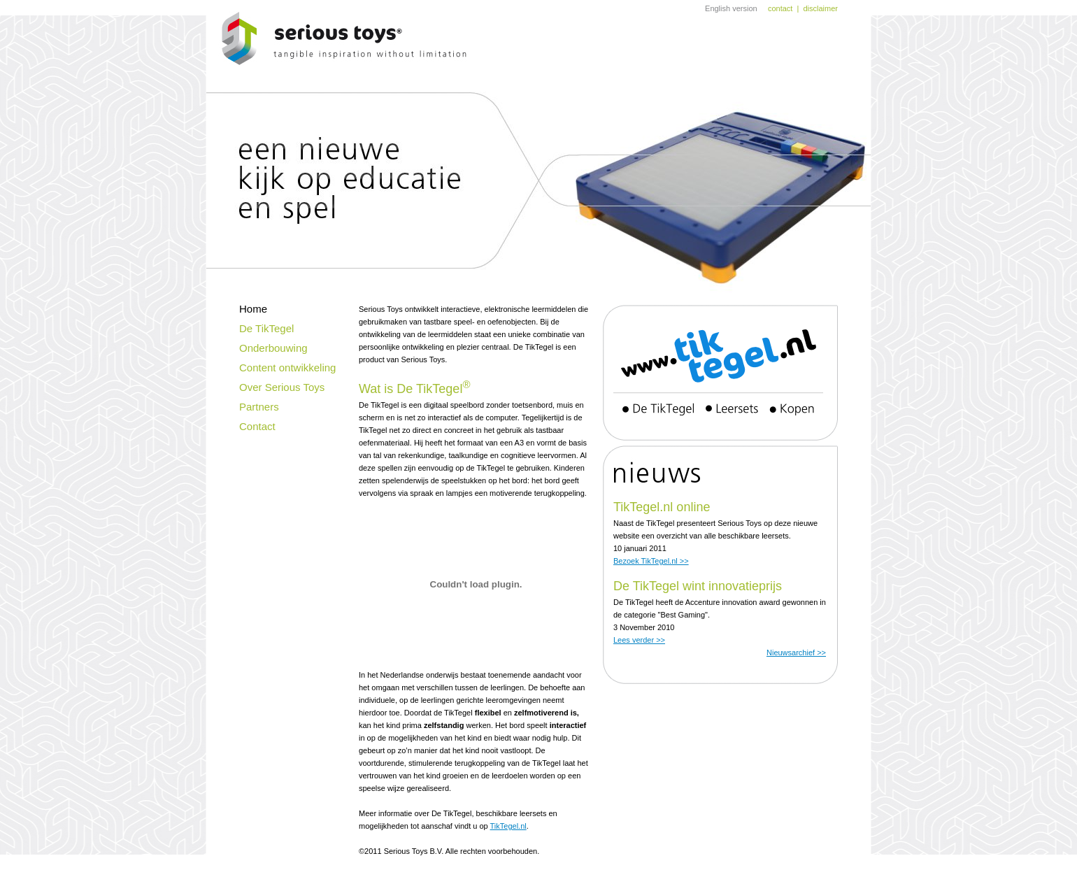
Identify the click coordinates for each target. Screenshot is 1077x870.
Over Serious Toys (281, 387)
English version (731, 8)
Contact (257, 426)
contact (780, 8)
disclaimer (820, 8)
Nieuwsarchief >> (796, 652)
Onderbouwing (273, 348)
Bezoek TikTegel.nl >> (651, 561)
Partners (259, 407)
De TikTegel (266, 328)
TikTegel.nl (508, 826)
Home (253, 309)
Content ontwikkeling (287, 367)
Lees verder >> (639, 640)
